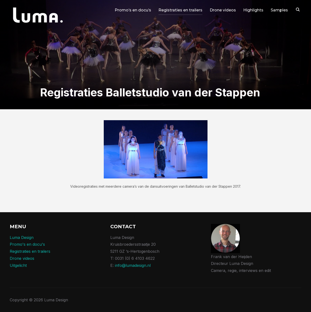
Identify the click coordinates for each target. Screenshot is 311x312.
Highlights (253, 10)
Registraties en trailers (180, 10)
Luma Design (22, 237)
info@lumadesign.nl (133, 265)
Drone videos (223, 10)
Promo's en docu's (27, 244)
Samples (279, 10)
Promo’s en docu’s (133, 10)
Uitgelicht (18, 265)
